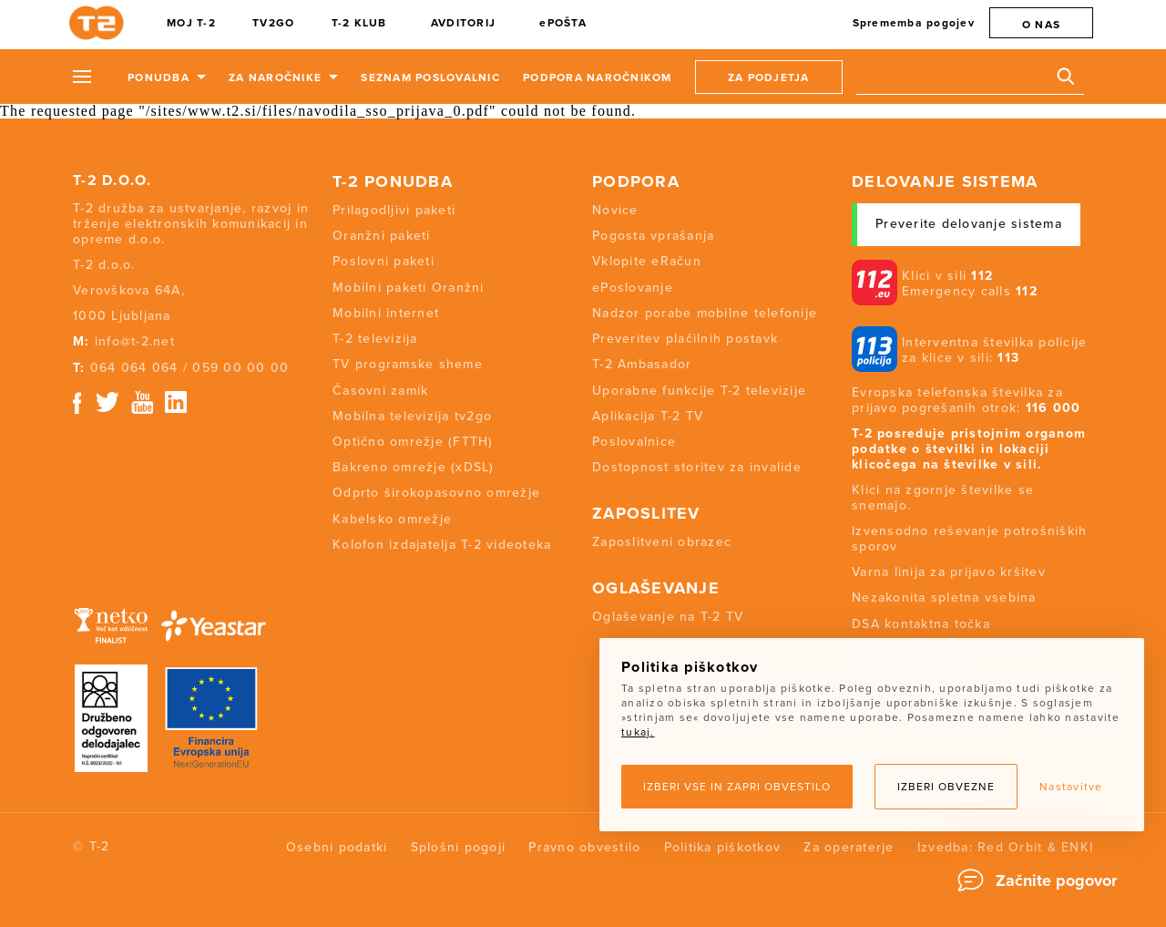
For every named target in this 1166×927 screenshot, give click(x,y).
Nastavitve (1071, 786)
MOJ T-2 (191, 22)
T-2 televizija (375, 338)
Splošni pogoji (458, 847)
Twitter (108, 402)
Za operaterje (848, 847)
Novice (615, 210)
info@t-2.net (135, 341)
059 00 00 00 (240, 368)
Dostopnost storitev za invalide (697, 467)
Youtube (142, 402)
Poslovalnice (634, 441)
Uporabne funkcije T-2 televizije (699, 390)
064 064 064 (134, 368)
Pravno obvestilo (584, 847)
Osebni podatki (337, 847)
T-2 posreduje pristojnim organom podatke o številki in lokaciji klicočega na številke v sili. (969, 449)
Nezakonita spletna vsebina (944, 597)
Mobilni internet (385, 313)
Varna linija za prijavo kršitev (949, 572)
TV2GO (273, 22)
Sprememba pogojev (914, 22)
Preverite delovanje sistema (968, 224)
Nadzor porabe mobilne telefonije (704, 313)
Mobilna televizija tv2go (412, 416)
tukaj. (638, 732)
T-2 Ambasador (641, 364)
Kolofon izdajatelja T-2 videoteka (441, 544)
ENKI (1077, 847)
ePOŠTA (563, 22)
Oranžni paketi (381, 235)
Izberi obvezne (946, 786)
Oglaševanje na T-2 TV (667, 616)
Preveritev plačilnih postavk (685, 338)
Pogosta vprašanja (653, 235)
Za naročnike (275, 77)
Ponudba (158, 77)
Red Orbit (1009, 847)
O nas (1041, 24)
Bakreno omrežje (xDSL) (413, 467)
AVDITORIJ (463, 22)
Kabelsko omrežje (392, 519)
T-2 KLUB (359, 22)
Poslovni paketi (383, 261)
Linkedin (177, 402)
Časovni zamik (380, 390)
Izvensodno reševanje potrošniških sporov (969, 538)
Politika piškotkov (723, 847)
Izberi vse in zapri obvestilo (737, 786)
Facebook (77, 402)
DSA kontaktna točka (921, 624)
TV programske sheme (407, 364)
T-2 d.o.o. (112, 180)
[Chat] (1042, 880)
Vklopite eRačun (646, 261)
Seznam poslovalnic (430, 77)
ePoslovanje (632, 287)
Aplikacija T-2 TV (647, 416)
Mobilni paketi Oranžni (408, 287)
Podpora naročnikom (597, 77)
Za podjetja (769, 77)
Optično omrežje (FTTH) (413, 441)
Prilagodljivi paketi (393, 210)
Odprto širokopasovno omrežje (436, 492)
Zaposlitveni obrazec (661, 542)
